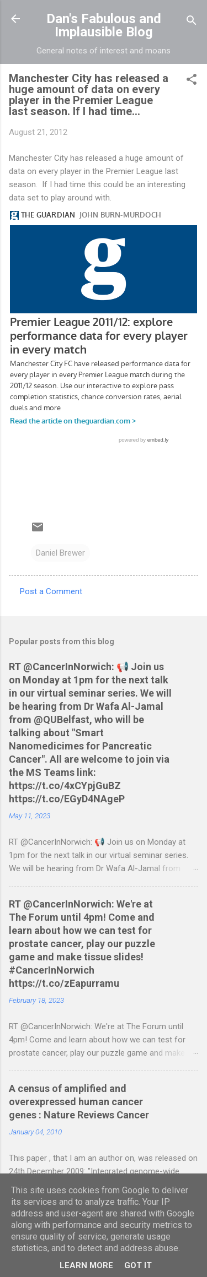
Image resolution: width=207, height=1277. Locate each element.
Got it (138, 1265)
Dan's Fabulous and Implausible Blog (103, 25)
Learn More (86, 1265)
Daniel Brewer (60, 553)
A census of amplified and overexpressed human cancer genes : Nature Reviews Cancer (79, 1102)
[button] (191, 81)
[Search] (191, 22)
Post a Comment (51, 591)
